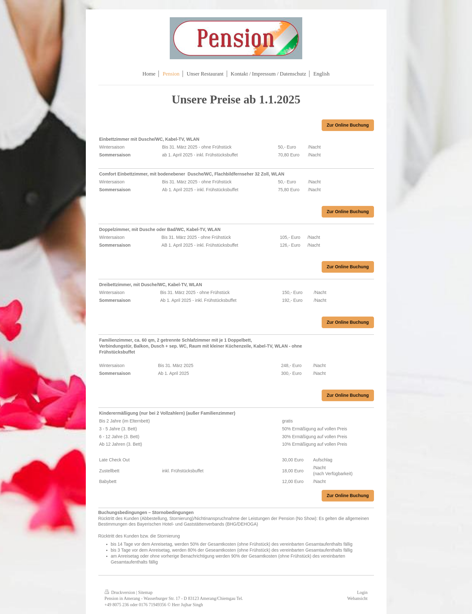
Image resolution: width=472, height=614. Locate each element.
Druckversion (120, 592)
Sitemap (145, 592)
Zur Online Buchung (348, 125)
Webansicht (357, 598)
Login (362, 592)
